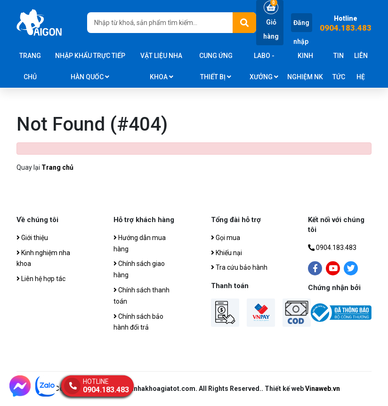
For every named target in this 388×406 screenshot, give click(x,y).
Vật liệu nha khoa (161, 66)
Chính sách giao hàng (139, 269)
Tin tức (338, 66)
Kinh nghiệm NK (305, 66)
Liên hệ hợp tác (40, 278)
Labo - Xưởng (264, 66)
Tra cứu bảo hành (239, 267)
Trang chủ (30, 66)
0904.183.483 (346, 28)
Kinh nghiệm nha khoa (43, 258)
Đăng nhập (301, 32)
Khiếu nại (226, 253)
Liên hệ (361, 66)
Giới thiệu (32, 237)
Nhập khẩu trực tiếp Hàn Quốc (90, 66)
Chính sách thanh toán (141, 295)
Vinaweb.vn (322, 388)
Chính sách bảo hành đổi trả (138, 322)
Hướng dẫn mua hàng (139, 243)
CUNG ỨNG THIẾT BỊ (216, 66)
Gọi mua (225, 237)
